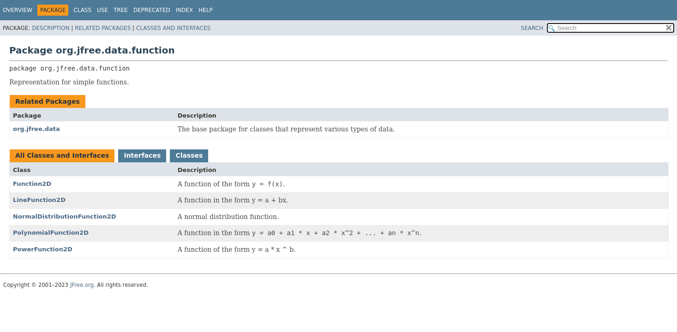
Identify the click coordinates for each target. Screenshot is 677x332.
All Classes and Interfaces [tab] (62, 155)
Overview (17, 10)
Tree (121, 10)
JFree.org (82, 285)
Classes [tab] (189, 155)
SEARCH (532, 28)
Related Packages (103, 28)
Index (184, 10)
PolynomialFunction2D (51, 232)
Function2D (32, 183)
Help (205, 10)
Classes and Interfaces (173, 28)
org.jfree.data (36, 128)
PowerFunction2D (42, 249)
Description (50, 28)
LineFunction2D (39, 199)
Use (102, 10)
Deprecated (151, 10)
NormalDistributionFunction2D (64, 216)
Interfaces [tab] (142, 155)
